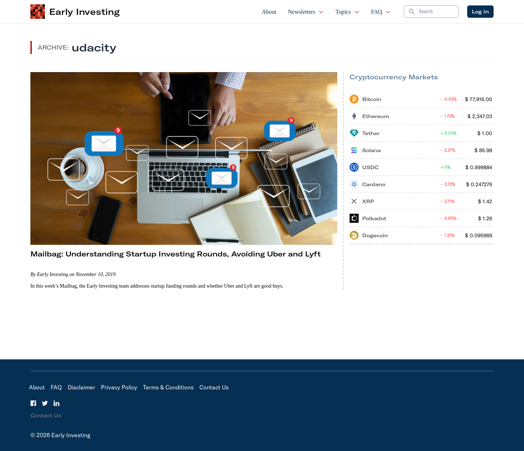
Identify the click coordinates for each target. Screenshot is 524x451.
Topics (347, 12)
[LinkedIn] (56, 403)
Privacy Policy (119, 387)
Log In (480, 11)
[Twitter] (45, 403)
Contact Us (214, 387)
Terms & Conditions (168, 387)
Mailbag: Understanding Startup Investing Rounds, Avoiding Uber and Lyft (175, 253)
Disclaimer (81, 387)
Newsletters (306, 12)
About (269, 12)
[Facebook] (33, 403)
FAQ (381, 12)
